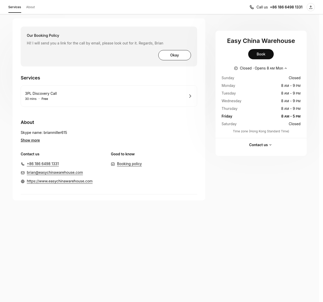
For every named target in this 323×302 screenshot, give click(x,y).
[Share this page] (311, 7)
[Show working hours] (261, 68)
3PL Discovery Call (41, 93)
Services (14, 8)
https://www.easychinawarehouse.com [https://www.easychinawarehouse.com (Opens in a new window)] (60, 173)
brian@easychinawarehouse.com (55, 164)
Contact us (261, 144)
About (30, 7)
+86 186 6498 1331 (43, 156)
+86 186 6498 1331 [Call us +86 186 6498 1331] (286, 7)
